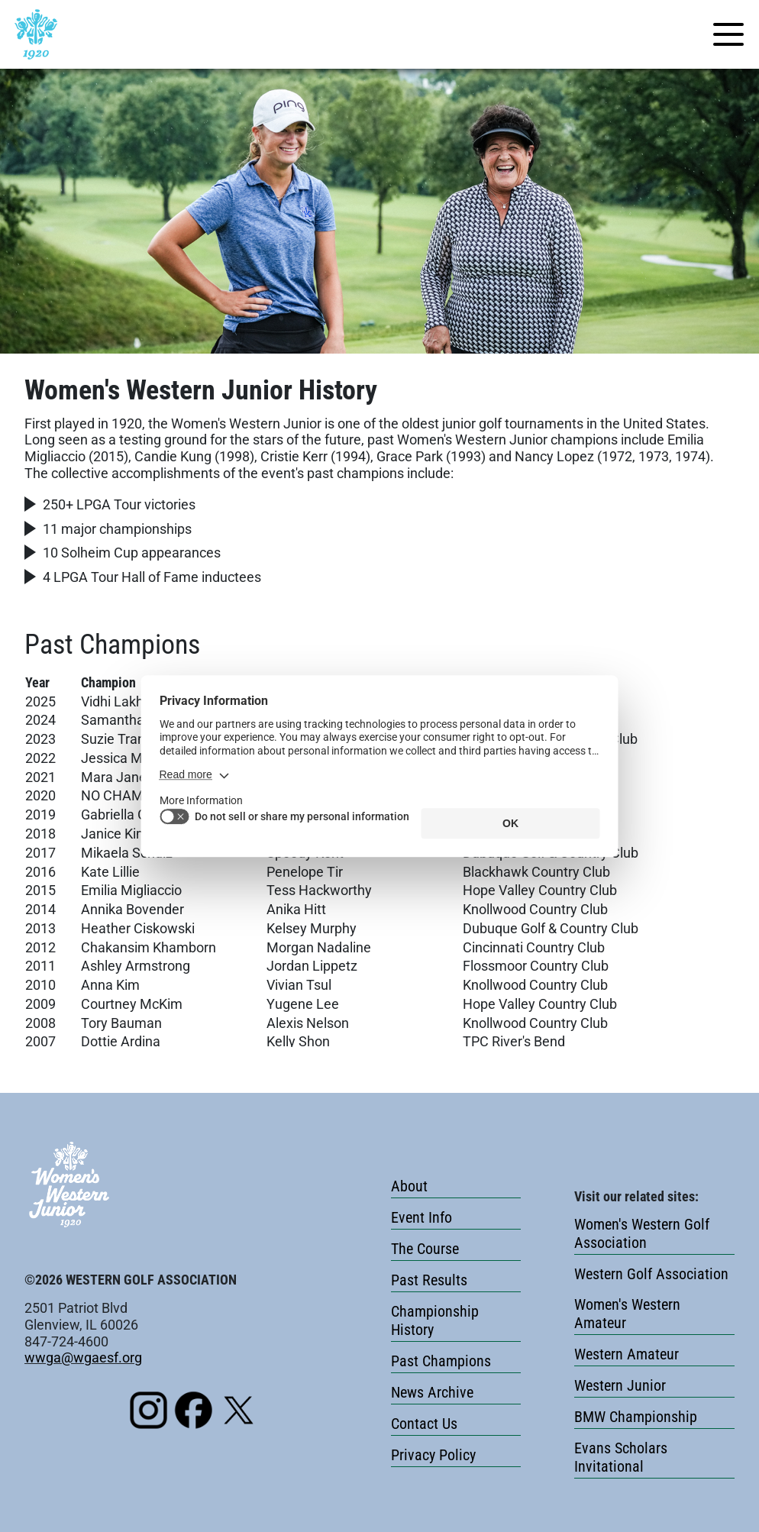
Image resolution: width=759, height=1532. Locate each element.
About (409, 1186)
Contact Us (424, 1423)
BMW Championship (635, 1417)
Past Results (429, 1280)
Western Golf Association (651, 1274)
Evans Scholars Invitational (620, 1457)
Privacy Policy (433, 1455)
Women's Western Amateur (627, 1313)
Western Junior (620, 1385)
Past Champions (441, 1361)
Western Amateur (626, 1354)
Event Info (421, 1217)
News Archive (432, 1392)
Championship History (435, 1320)
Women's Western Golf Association (641, 1233)
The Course (425, 1248)
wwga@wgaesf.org (83, 1357)
